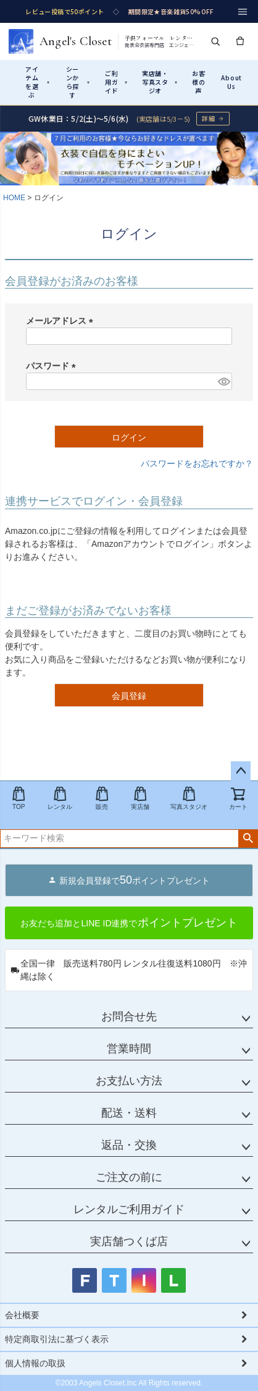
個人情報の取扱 (35, 1363)
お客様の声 (199, 82)
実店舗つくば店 (129, 1241)
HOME (14, 197)
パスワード (53, 366)
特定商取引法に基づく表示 (57, 1339)
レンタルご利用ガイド (129, 1209)
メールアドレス (62, 321)
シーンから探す (78, 81)
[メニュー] (242, 11)
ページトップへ (241, 771)
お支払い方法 (129, 1081)
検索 (247, 838)
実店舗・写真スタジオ (160, 82)
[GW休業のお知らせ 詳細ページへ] (129, 118)
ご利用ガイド (116, 82)
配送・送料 (129, 1113)
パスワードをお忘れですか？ (197, 463)
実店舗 (140, 798)
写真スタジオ (188, 798)
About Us (231, 82)
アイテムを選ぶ (37, 81)
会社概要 (22, 1315)
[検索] (215, 41)
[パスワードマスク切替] (223, 381)
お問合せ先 (129, 1016)
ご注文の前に (129, 1177)
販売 (102, 798)
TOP (18, 798)
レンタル (60, 798)
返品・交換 (129, 1145)
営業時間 (129, 1048)
